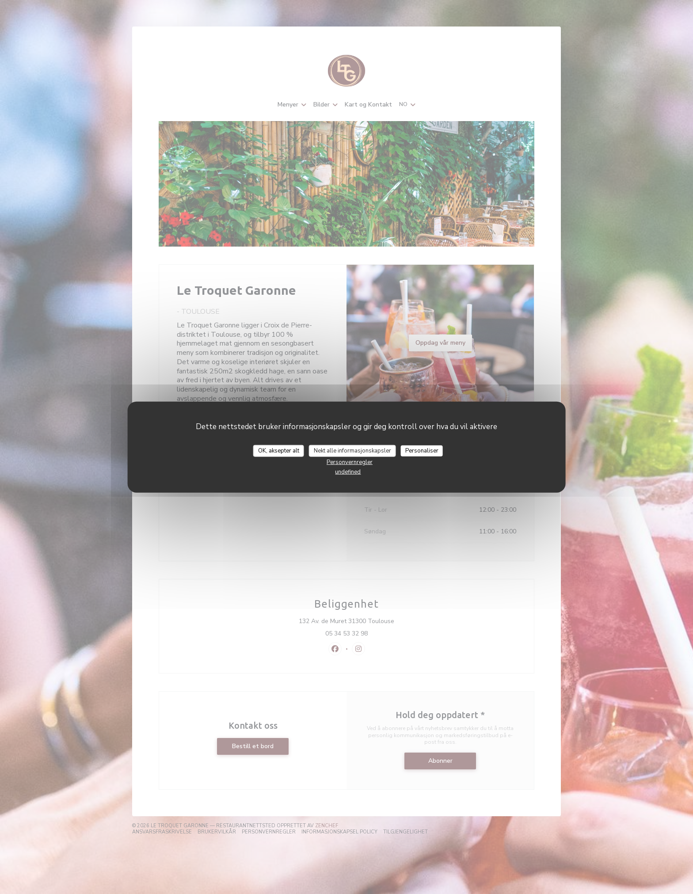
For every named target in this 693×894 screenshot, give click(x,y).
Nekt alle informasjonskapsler (352, 450)
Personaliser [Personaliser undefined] (421, 450)
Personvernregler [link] (350, 462)
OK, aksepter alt (278, 450)
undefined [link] (348, 472)
